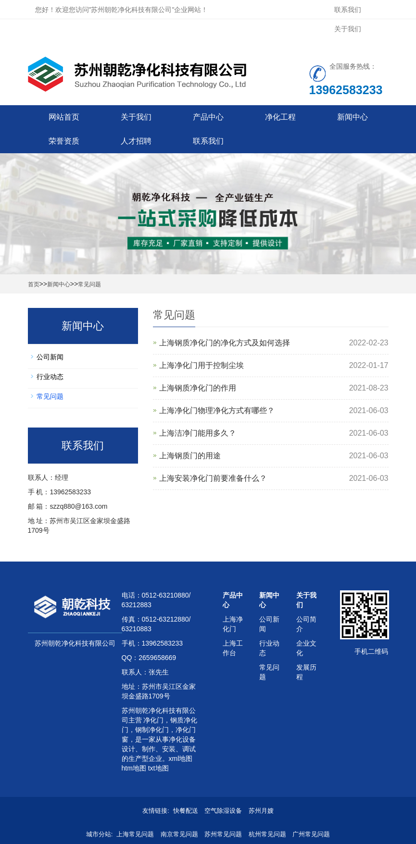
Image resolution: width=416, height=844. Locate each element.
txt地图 (158, 768)
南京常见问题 (179, 834)
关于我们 (347, 29)
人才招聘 (136, 141)
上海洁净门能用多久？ (197, 433)
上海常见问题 (135, 834)
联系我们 (347, 9)
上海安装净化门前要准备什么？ (213, 478)
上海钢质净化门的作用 (197, 388)
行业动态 (50, 376)
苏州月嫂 (261, 810)
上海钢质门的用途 (190, 456)
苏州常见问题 (223, 834)
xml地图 (181, 758)
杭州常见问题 (267, 834)
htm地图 (134, 768)
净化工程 (280, 117)
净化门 (153, 720)
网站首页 (64, 117)
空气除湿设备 (223, 810)
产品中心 (208, 117)
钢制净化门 (152, 730)
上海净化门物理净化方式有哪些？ (217, 410)
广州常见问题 (311, 834)
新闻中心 (352, 117)
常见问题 (89, 284)
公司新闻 (50, 357)
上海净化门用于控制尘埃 (201, 365)
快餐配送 (185, 810)
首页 (33, 284)
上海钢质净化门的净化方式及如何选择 (224, 343)
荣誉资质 (64, 141)
